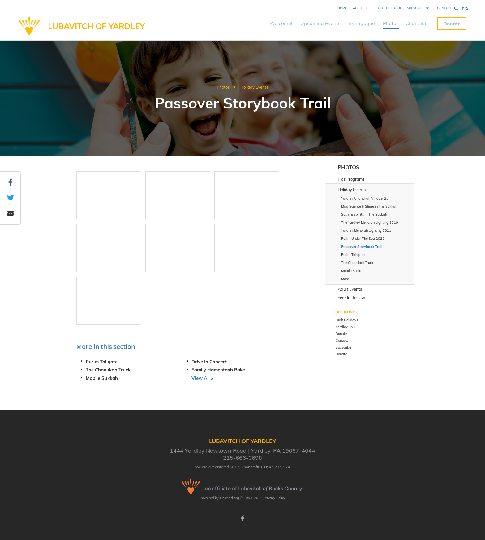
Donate (452, 23)
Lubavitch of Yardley (96, 26)
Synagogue (362, 23)
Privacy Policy (274, 498)
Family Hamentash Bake (218, 370)
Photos (391, 23)
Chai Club (417, 23)
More (345, 279)
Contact (444, 8)
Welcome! (280, 23)
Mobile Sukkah (102, 378)
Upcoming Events (320, 23)
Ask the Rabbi (389, 8)
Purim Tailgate (102, 362)
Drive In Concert (209, 362)
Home (342, 8)
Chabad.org (229, 498)
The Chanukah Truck (108, 370)
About (358, 8)
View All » (202, 378)
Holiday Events (254, 87)
